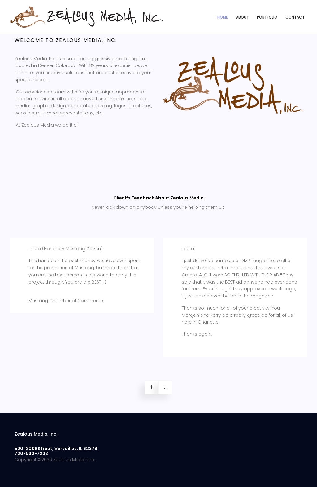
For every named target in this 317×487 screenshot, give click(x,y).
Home (222, 17)
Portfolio (267, 17)
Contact (295, 17)
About (242, 17)
